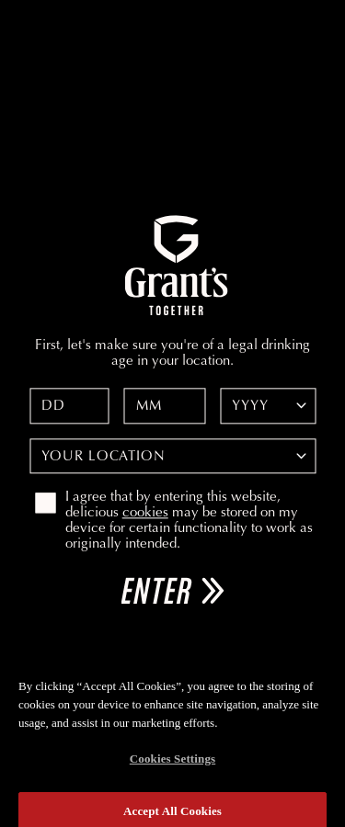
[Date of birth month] (165, 406)
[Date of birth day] (69, 406)
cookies (145, 513)
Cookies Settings (172, 765)
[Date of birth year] (268, 406)
